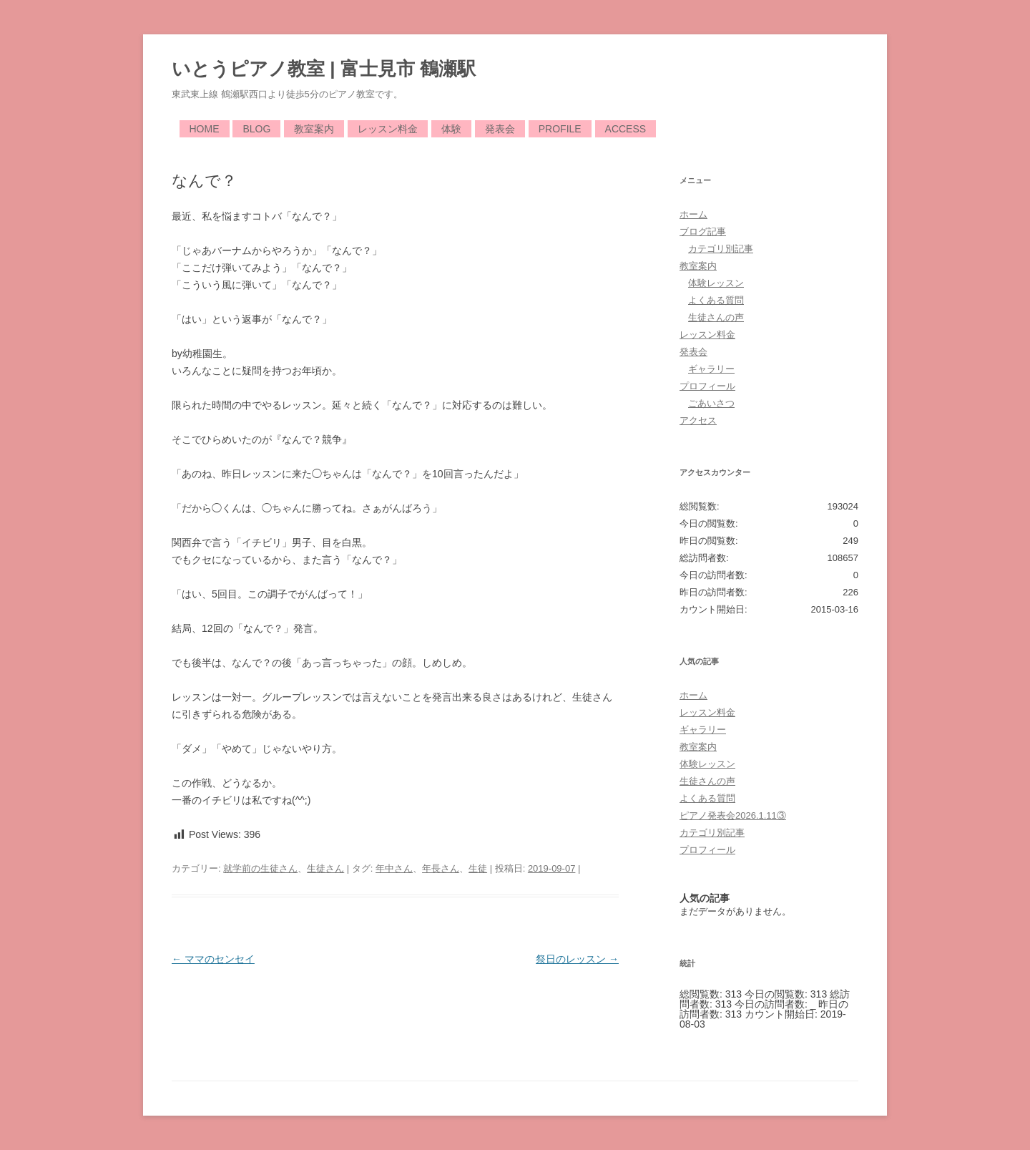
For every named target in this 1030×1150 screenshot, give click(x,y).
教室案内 (314, 129)
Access (626, 129)
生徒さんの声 (716, 317)
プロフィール (707, 386)
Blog (256, 129)
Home (205, 129)
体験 (451, 129)
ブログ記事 (703, 231)
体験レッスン (716, 283)
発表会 (500, 129)
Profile (560, 129)
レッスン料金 (388, 129)
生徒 (478, 868)
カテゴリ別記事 (720, 248)
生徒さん (325, 868)
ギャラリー (711, 369)
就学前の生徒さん (260, 868)
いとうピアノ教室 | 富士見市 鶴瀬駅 (324, 68)
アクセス (698, 420)
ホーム (693, 214)
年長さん (440, 868)
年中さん (394, 868)
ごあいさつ (711, 403)
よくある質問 (716, 300)
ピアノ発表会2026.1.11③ (733, 815)
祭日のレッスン (577, 959)
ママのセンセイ (213, 959)
